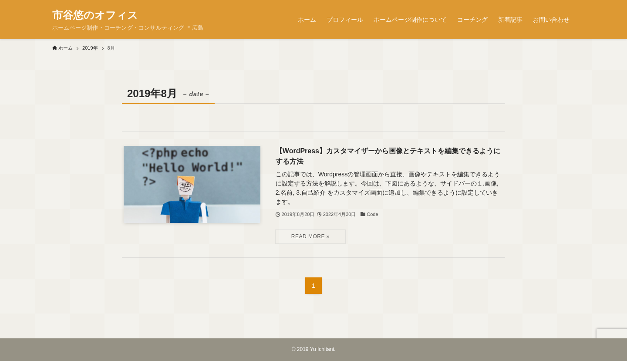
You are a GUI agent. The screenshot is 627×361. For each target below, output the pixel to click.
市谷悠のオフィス (95, 15)
